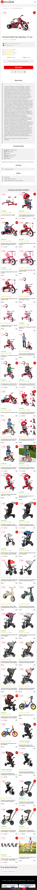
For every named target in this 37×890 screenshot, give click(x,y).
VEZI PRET (18, 67)
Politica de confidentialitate (19, 880)
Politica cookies (30, 880)
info (16, 218)
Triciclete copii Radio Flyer (16, 8)
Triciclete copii (6, 8)
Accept (24, 889)
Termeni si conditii (6, 880)
